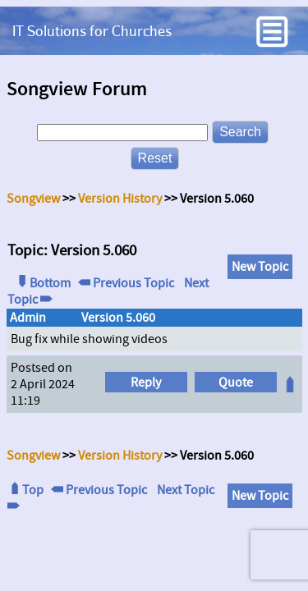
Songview (33, 198)
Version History (120, 198)
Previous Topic (126, 283)
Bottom (43, 283)
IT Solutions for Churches (92, 30)
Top (25, 490)
